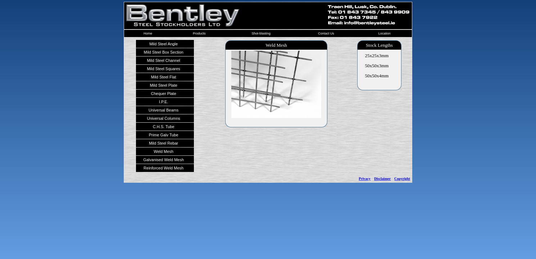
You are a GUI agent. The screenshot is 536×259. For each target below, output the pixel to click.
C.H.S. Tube (163, 126)
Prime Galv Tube (163, 135)
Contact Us (326, 33)
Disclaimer (382, 179)
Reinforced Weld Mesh (163, 168)
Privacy (365, 179)
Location (384, 33)
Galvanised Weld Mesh (163, 160)
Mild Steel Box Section (163, 52)
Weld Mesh (163, 151)
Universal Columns (163, 118)
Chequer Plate (163, 93)
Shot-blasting (261, 33)
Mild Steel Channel (163, 60)
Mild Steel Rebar (163, 143)
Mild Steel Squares (163, 69)
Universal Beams (163, 110)
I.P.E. (163, 102)
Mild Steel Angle (163, 44)
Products (199, 33)
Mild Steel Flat (163, 77)
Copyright (402, 179)
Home (148, 33)
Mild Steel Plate (163, 85)
